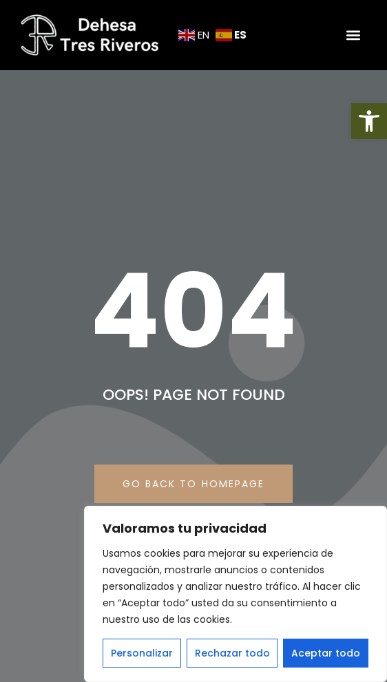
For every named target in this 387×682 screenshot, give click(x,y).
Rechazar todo (232, 653)
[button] (369, 121)
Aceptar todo (325, 653)
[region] (235, 594)
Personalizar (142, 653)
